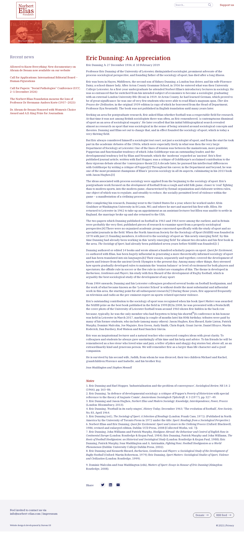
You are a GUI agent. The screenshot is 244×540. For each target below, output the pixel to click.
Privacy (230, 527)
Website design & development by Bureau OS (30, 527)
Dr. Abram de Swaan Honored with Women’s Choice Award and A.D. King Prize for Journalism (43, 111)
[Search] (193, 5)
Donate (199, 517)
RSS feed (221, 517)
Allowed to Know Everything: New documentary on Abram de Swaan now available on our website (43, 68)
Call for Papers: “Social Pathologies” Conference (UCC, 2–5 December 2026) (45, 89)
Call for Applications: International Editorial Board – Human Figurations (43, 79)
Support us (227, 5)
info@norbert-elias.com (25, 515)
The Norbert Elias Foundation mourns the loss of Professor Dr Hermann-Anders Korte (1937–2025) (42, 100)
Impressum (49, 515)
